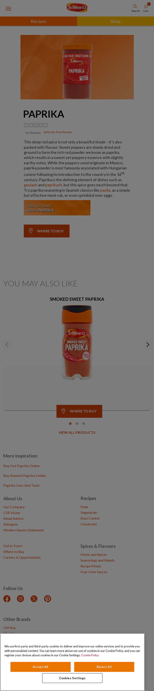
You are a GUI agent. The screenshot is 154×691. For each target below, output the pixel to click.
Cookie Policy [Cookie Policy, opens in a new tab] (90, 655)
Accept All (41, 667)
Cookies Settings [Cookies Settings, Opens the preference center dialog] (72, 678)
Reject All (104, 667)
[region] (72, 662)
